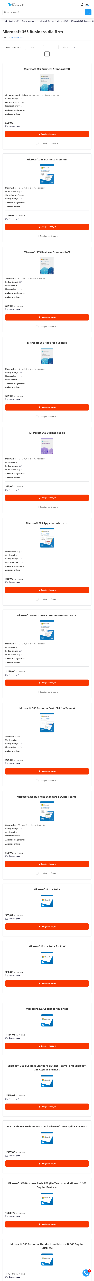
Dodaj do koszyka (47, 134)
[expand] (20, 47)
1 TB (21, 562)
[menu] (4, 4)
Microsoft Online (47, 21)
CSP (20, 198)
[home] (16, 4)
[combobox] (27, 47)
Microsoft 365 (62, 21)
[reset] (82, 12)
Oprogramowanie (29, 21)
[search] (88, 12)
